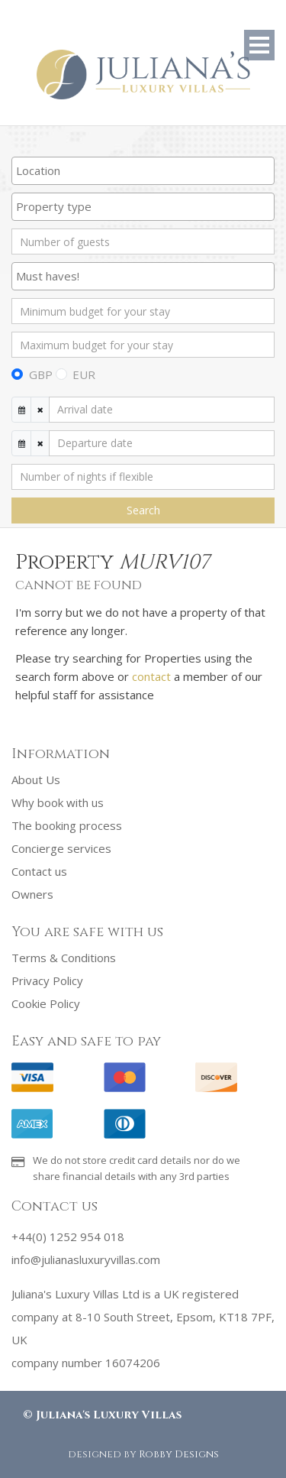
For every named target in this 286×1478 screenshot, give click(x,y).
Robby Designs (179, 1454)
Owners (32, 894)
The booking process (66, 825)
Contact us (39, 871)
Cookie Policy (45, 1003)
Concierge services (61, 848)
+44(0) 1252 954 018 (67, 1236)
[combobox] (143, 171)
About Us (35, 779)
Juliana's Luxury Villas (109, 1415)
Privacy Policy (47, 980)
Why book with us (57, 802)
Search (143, 510)
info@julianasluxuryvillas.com (85, 1259)
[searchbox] (143, 170)
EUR (83, 374)
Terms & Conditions (63, 957)
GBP (41, 374)
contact (151, 676)
